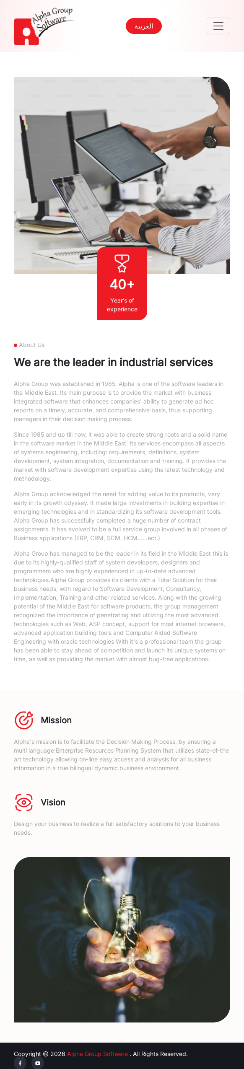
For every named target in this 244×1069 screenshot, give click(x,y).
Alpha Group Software (97, 1053)
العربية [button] (144, 26)
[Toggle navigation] (218, 26)
